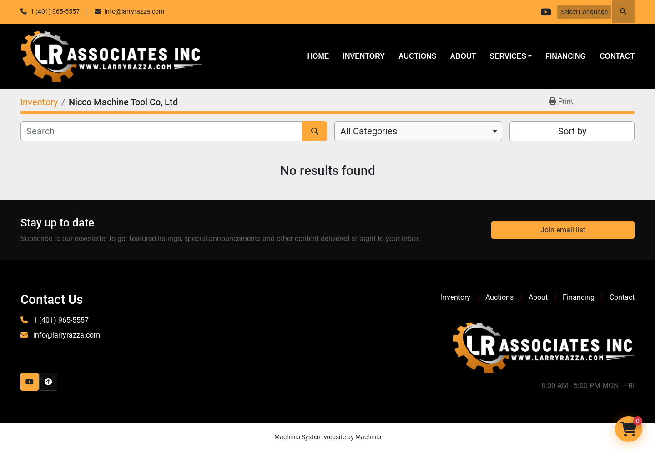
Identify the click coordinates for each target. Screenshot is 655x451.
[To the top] (48, 382)
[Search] (161, 131)
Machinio (368, 437)
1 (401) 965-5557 (55, 11)
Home (318, 56)
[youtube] (545, 11)
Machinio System (298, 437)
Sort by (572, 131)
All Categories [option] (368, 131)
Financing (565, 56)
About (463, 56)
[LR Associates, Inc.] (544, 347)
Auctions (417, 56)
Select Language (584, 11)
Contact (617, 56)
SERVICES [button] (507, 56)
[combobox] (418, 131)
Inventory (363, 56)
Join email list (562, 230)
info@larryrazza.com (134, 11)
